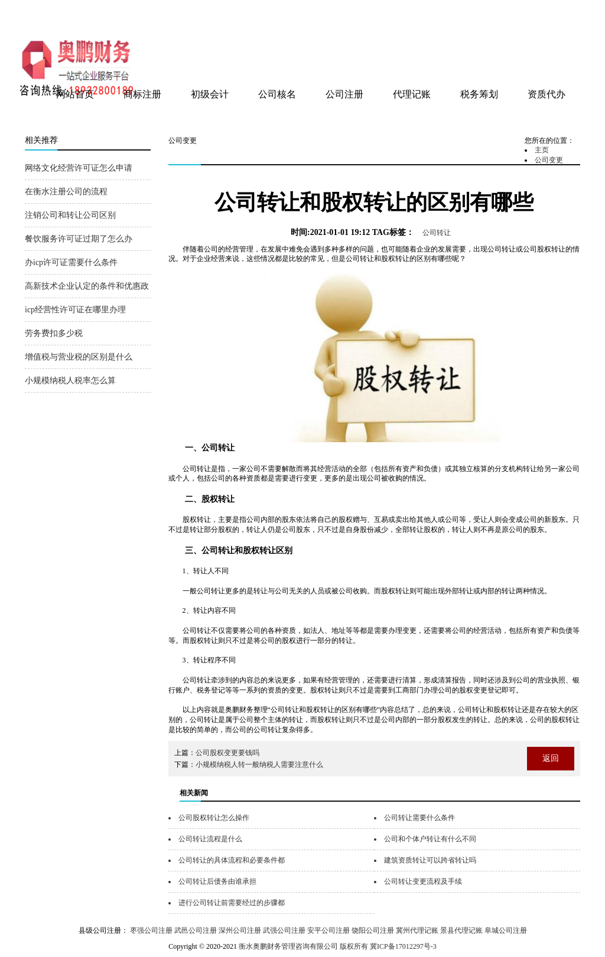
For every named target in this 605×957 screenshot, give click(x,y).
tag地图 (538, 13)
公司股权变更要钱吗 (227, 753)
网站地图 (564, 13)
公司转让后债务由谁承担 (217, 881)
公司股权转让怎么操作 (213, 818)
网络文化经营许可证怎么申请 (78, 168)
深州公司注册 (240, 930)
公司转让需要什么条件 (419, 818)
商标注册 (142, 94)
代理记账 (412, 94)
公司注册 (344, 94)
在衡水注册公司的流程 (66, 191)
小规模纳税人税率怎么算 (70, 380)
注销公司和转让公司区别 (70, 215)
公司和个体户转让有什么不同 (430, 839)
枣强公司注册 (151, 930)
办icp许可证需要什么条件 (71, 262)
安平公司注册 (328, 930)
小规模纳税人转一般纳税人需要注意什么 (259, 764)
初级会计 (210, 94)
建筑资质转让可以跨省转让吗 (430, 860)
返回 (550, 758)
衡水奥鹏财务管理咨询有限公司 (165, 17)
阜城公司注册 (505, 930)
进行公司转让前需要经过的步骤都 (231, 903)
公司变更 (549, 160)
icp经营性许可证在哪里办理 (75, 309)
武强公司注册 (284, 930)
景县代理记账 (461, 930)
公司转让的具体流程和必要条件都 (231, 860)
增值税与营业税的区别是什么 (78, 356)
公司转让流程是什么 (210, 839)
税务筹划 (479, 94)
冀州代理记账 (417, 930)
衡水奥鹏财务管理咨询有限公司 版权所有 (303, 946)
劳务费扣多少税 (54, 333)
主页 (542, 150)
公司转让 (436, 232)
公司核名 (277, 94)
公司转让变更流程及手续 (423, 881)
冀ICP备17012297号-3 (403, 946)
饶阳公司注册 (373, 930)
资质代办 (546, 94)
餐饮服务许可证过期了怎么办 (78, 238)
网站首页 (75, 94)
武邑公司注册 (195, 930)
